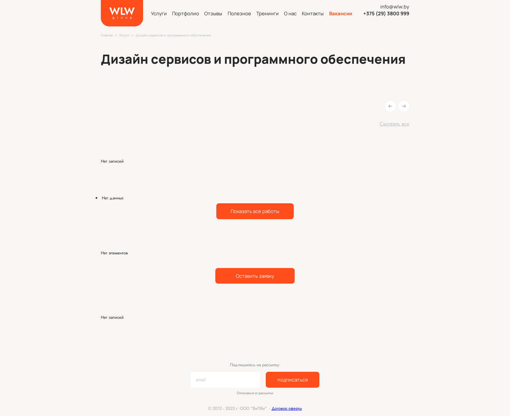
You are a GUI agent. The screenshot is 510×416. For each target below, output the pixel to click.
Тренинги (267, 13)
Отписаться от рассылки (255, 393)
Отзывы (213, 13)
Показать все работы (255, 211)
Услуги (159, 13)
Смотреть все (394, 123)
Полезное (239, 13)
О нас (290, 13)
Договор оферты (287, 408)
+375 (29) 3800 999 (386, 13)
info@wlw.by (394, 6)
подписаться (292, 379)
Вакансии (340, 13)
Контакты (313, 13)
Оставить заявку (255, 276)
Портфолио (185, 13)
